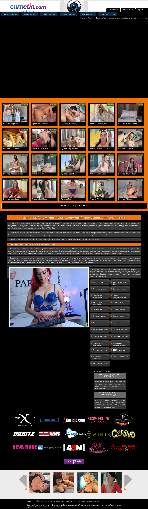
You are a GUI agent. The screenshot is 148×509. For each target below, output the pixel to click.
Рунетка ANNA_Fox (40, 149)
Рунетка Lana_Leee (98, 174)
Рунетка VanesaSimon (127, 124)
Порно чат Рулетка (108, 14)
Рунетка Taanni (67, 199)
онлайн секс (41, 239)
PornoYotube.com (68, 14)
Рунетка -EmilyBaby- (69, 174)
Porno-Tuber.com (49, 14)
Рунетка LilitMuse (39, 199)
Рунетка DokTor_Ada (98, 124)
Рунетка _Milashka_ (69, 124)
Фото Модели (67, 501)
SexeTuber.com (88, 14)
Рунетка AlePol (96, 199)
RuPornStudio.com (10, 14)
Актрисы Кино (56, 501)
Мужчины (128, 9)
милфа (56, 235)
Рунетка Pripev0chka (69, 149)
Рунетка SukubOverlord (13, 174)
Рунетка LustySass (11, 199)
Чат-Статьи (45, 501)
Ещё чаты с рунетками (74, 205)
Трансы (142, 9)
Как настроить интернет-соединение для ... (110, 394)
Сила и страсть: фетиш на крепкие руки (110, 375)
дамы (55, 226)
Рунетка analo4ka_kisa (127, 149)
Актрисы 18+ (78, 501)
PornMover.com (30, 14)
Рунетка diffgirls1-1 (11, 124)
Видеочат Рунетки (87, 18)
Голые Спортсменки (91, 501)
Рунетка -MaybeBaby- (127, 174)
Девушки (113, 9)
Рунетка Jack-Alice (11, 149)
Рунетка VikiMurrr (125, 199)
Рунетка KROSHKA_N (99, 149)
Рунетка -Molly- (38, 174)
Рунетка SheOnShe (40, 124)
